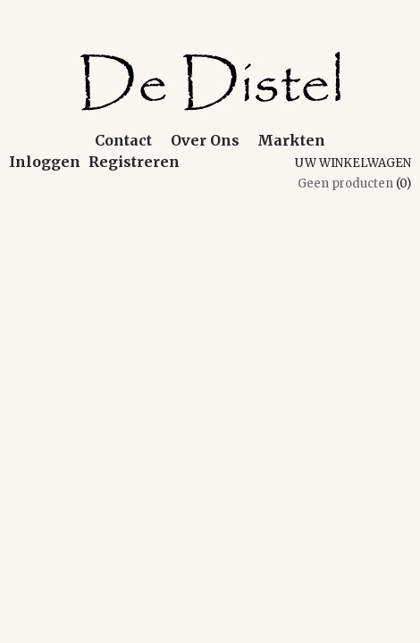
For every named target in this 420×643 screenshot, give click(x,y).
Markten (291, 140)
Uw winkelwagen (353, 163)
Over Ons (205, 140)
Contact (123, 140)
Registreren (134, 162)
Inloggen (44, 162)
